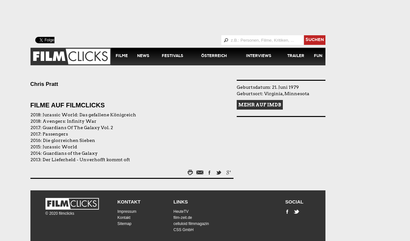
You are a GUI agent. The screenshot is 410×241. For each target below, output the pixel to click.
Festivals (172, 56)
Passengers (55, 134)
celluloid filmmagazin (191, 223)
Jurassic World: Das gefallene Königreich (89, 114)
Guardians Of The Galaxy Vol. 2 (78, 127)
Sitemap (125, 223)
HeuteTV (181, 211)
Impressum (127, 211)
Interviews (258, 56)
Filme (122, 56)
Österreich (214, 56)
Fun (318, 56)
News (143, 56)
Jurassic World (60, 146)
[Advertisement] (185, 17)
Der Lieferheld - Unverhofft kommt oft (86, 159)
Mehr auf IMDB (259, 104)
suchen (315, 40)
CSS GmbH (184, 230)
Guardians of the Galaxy (70, 153)
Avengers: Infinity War (69, 121)
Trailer (295, 56)
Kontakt (129, 201)
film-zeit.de (183, 217)
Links (181, 201)
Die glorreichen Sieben (69, 140)
